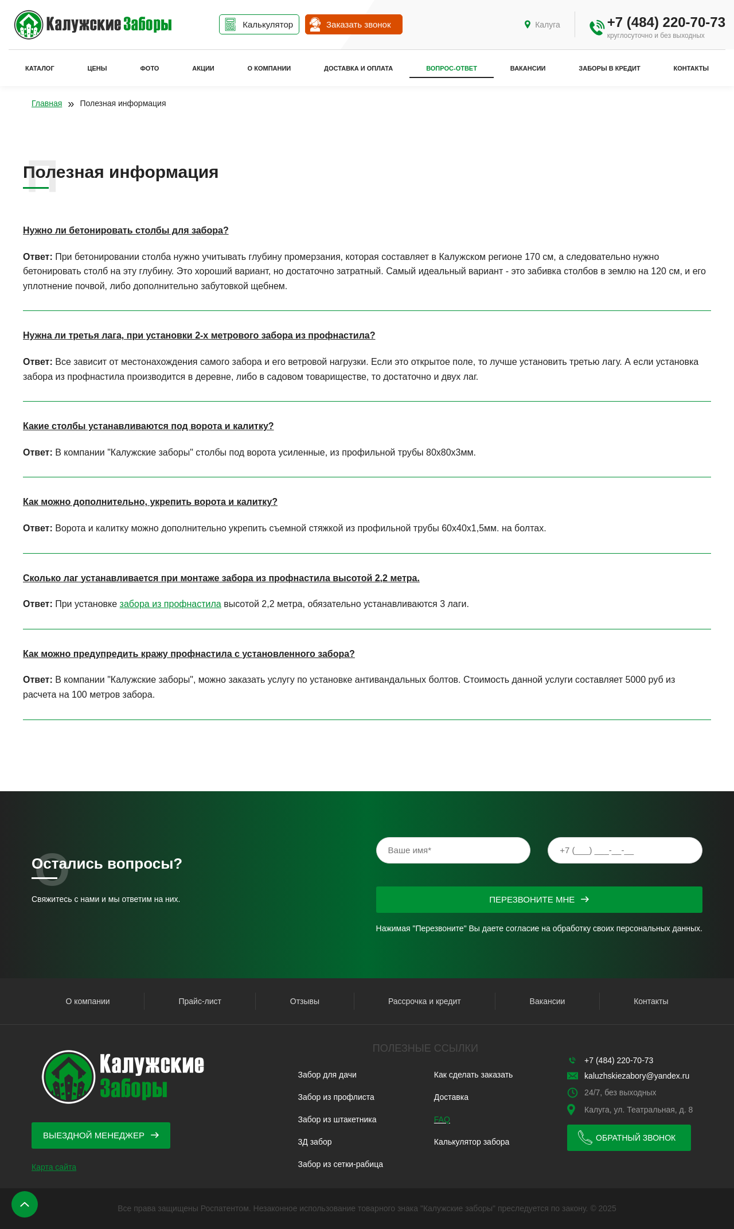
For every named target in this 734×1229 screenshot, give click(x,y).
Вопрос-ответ (451, 68)
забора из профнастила (170, 604)
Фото (149, 68)
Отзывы (304, 1001)
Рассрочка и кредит (424, 1001)
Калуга (547, 24)
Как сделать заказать (473, 1074)
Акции (203, 68)
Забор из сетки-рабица (340, 1164)
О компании (269, 68)
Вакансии (528, 68)
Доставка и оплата (358, 68)
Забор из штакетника (337, 1119)
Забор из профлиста (336, 1097)
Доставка (451, 1097)
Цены (97, 68)
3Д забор (315, 1141)
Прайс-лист (199, 1001)
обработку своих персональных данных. (627, 928)
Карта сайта (54, 1167)
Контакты (691, 68)
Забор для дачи (327, 1074)
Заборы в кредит (609, 68)
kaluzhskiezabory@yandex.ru (636, 1076)
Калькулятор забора (471, 1141)
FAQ (442, 1119)
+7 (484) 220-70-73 (666, 22)
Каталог (39, 68)
